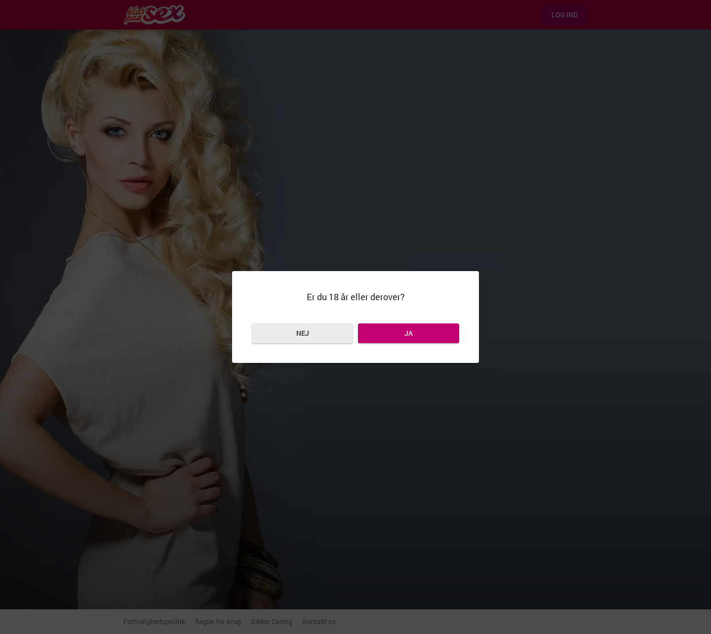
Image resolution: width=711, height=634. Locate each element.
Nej (302, 333)
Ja (408, 333)
